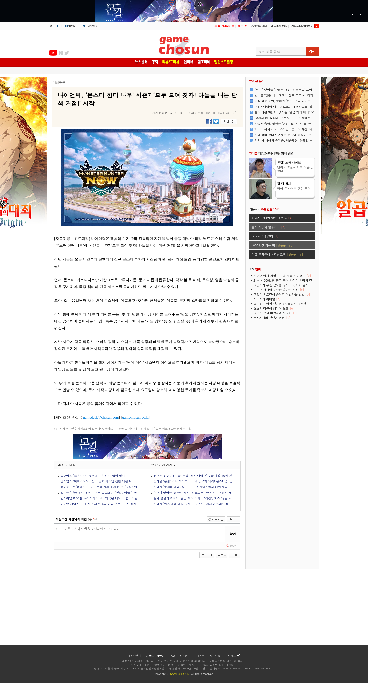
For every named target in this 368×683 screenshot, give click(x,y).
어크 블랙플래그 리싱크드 (277, 254)
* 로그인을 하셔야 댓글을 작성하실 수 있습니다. (139, 534)
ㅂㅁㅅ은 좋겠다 (264, 236)
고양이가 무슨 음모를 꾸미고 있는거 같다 (280, 286)
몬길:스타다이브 (224, 26)
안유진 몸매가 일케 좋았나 (271, 218)
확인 (232, 534)
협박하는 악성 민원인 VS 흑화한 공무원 (282, 303)
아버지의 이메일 (266, 299)
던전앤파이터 (258, 26)
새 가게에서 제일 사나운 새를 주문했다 (282, 275)
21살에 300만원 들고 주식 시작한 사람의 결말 (282, 282)
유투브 (53, 53)
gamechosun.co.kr (135, 417)
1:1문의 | (202, 655)
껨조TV (242, 26)
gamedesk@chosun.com (101, 417)
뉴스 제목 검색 (269, 52)
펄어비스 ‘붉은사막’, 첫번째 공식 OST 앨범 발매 (92, 475)
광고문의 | (187, 655)
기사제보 (232, 655)
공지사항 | (217, 655)
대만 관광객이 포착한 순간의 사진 (278, 289)
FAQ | (174, 655)
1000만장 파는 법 (271, 245)
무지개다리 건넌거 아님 (271, 317)
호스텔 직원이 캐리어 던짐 (273, 308)
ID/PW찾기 (90, 26)
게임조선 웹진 (279, 26)
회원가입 (71, 26)
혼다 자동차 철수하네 (268, 227)
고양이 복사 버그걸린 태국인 (275, 313)
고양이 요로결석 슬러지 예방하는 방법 (281, 294)
